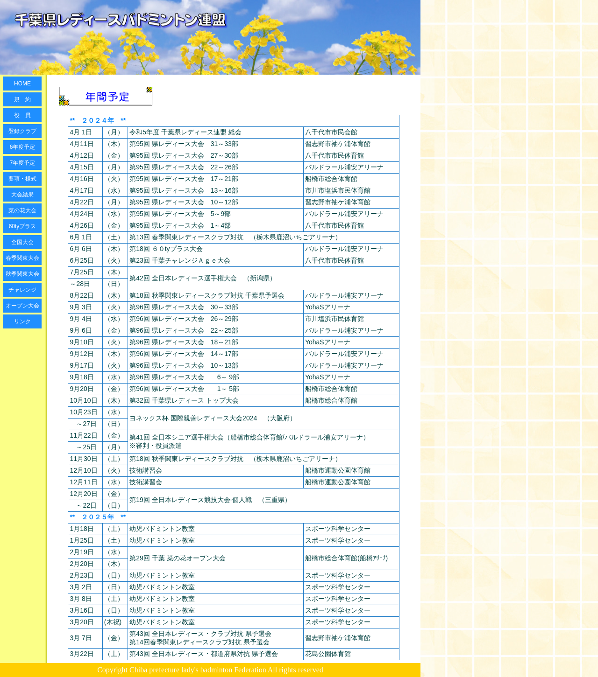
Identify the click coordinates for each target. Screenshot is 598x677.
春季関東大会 (22, 258)
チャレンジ (22, 289)
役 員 (22, 115)
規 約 (22, 99)
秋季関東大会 (22, 274)
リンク (22, 321)
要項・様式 (22, 178)
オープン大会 (22, 305)
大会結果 (22, 194)
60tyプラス (22, 226)
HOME (22, 83)
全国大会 (22, 242)
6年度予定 (23, 147)
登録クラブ (22, 131)
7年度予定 (23, 163)
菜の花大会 (22, 210)
